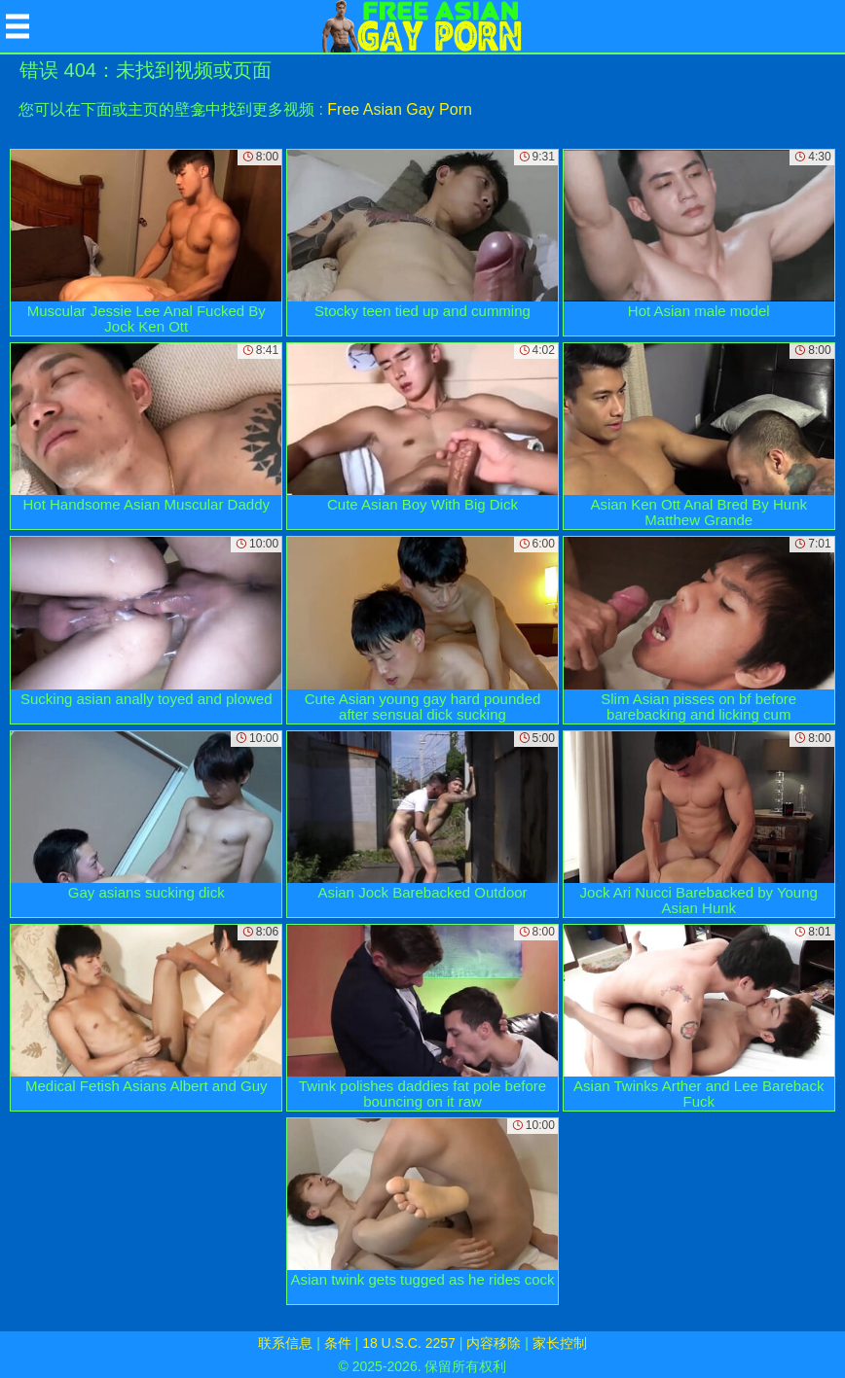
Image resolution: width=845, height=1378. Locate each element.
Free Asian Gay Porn (399, 109)
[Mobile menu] (17, 26)
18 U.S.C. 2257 (409, 1343)
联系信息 (285, 1343)
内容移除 (493, 1343)
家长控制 (560, 1343)
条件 (337, 1343)
